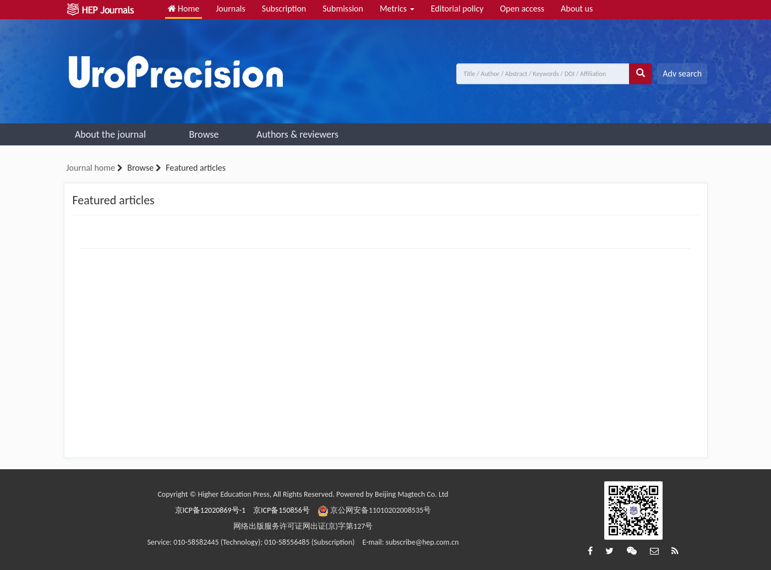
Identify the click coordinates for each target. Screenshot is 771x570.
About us (577, 8)
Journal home (91, 167)
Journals (230, 8)
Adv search (682, 73)
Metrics (397, 8)
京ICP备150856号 (281, 510)
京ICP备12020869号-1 (210, 510)
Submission (342, 8)
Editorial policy (457, 8)
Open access (522, 8)
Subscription (284, 8)
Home (184, 8)
